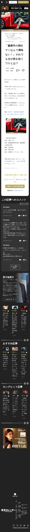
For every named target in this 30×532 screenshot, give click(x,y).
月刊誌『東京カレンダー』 (24, 505)
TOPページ (16, 502)
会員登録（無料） (23, 2)
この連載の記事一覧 (9, 299)
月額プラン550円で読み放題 (15, 186)
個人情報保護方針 (19, 506)
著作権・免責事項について (19, 511)
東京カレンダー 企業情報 (16, 516)
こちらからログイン (18, 190)
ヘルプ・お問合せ (16, 506)
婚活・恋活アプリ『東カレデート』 (24, 508)
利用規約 (19, 503)
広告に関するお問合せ (16, 511)
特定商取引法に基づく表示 (19, 516)
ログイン (13, 2)
